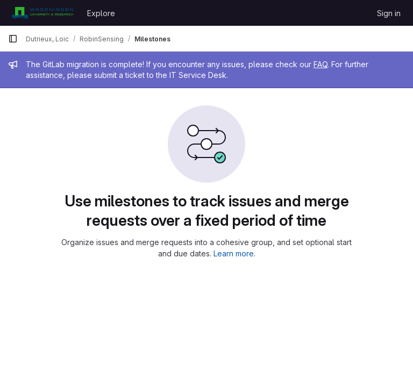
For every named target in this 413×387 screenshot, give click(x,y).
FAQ (320, 64)
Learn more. (234, 253)
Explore (101, 13)
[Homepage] (42, 13)
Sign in (389, 13)
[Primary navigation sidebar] (13, 38)
